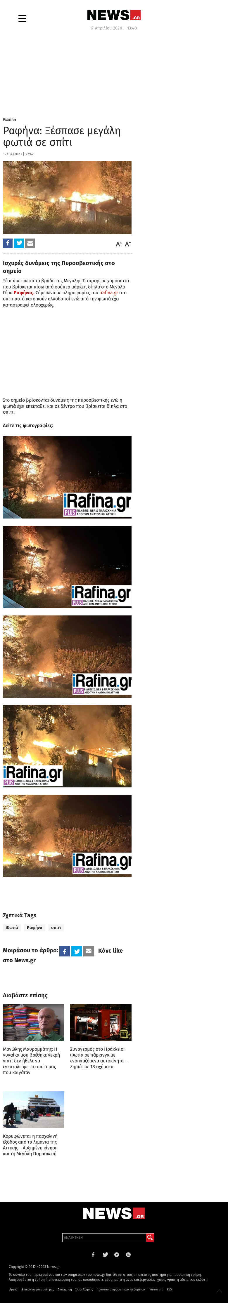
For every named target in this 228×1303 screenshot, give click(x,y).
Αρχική (13, 1289)
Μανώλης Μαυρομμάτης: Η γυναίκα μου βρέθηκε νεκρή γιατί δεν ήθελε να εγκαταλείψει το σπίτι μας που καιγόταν (31, 1060)
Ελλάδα (9, 119)
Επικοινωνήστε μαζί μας (38, 1289)
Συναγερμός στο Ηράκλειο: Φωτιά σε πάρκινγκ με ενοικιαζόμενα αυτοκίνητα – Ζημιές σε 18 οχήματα (98, 1057)
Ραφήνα (34, 927)
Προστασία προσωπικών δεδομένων (121, 1289)
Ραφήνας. (24, 292)
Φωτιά (12, 927)
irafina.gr (108, 292)
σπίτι (56, 927)
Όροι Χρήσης (84, 1289)
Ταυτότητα (156, 1289)
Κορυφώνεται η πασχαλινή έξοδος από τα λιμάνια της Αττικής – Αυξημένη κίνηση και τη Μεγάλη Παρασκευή (30, 1144)
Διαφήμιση (65, 1289)
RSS (169, 1289)
